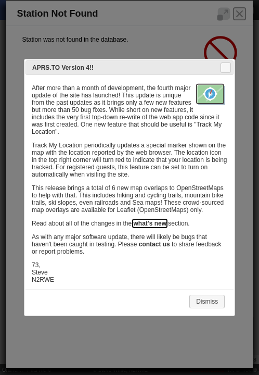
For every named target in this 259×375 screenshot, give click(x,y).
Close (225, 68)
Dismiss (207, 301)
